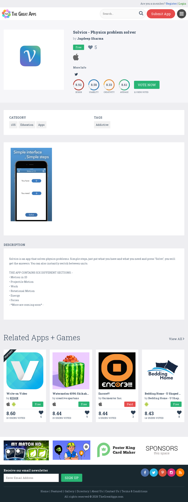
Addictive (102, 125)
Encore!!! (104, 393)
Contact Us (112, 491)
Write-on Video (16, 393)
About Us (97, 491)
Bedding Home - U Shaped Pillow (166, 393)
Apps (41, 125)
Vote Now (147, 85)
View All (176, 339)
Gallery (69, 491)
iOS (13, 125)
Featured (56, 491)
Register (171, 3)
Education (26, 125)
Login (182, 3)
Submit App (161, 14)
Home (45, 491)
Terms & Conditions (134, 491)
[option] (31, 185)
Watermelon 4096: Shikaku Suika (75, 393)
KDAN (14, 398)
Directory (83, 491)
